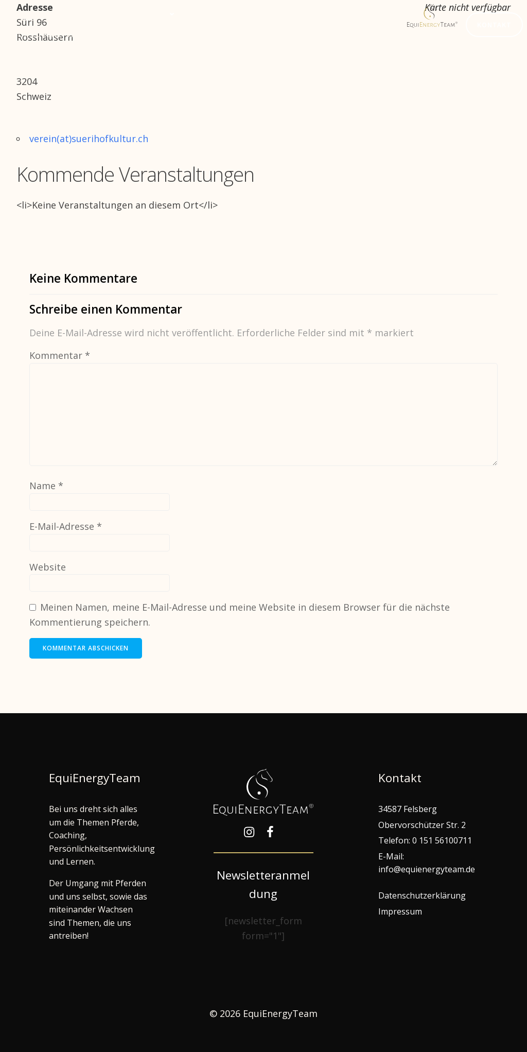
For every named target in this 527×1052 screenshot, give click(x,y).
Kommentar (59, 355)
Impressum (400, 911)
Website (47, 567)
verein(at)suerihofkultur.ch (88, 138)
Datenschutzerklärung (422, 895)
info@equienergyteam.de (426, 869)
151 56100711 (445, 840)
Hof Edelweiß (44, 34)
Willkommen (40, 14)
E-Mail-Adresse (65, 526)
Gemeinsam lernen (130, 14)
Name (46, 485)
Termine (210, 14)
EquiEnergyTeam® (285, 14)
